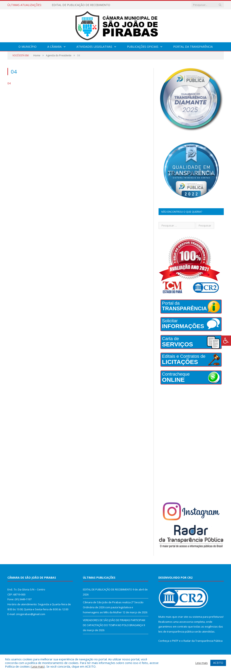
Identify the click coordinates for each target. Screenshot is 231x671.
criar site (183, 616)
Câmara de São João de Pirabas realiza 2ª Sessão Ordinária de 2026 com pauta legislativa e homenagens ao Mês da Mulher (113, 607)
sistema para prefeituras (207, 616)
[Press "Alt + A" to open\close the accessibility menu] (226, 341)
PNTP (175, 641)
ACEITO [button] (218, 663)
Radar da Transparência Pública (203, 641)
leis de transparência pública (176, 631)
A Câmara (54, 47)
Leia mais (38, 666)
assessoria (186, 622)
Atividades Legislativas (94, 47)
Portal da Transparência (193, 47)
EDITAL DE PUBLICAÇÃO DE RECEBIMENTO (81, 5)
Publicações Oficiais (142, 47)
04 (9, 83)
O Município (27, 47)
